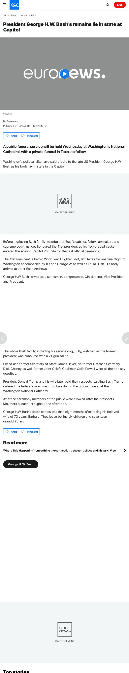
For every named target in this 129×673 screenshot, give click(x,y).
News (13, 15)
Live (120, 4)
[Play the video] (64, 73)
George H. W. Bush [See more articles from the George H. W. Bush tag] (20, 464)
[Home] (4, 15)
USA (33, 15)
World (24, 15)
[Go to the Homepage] (14, 5)
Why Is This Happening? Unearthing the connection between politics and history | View (59, 450)
